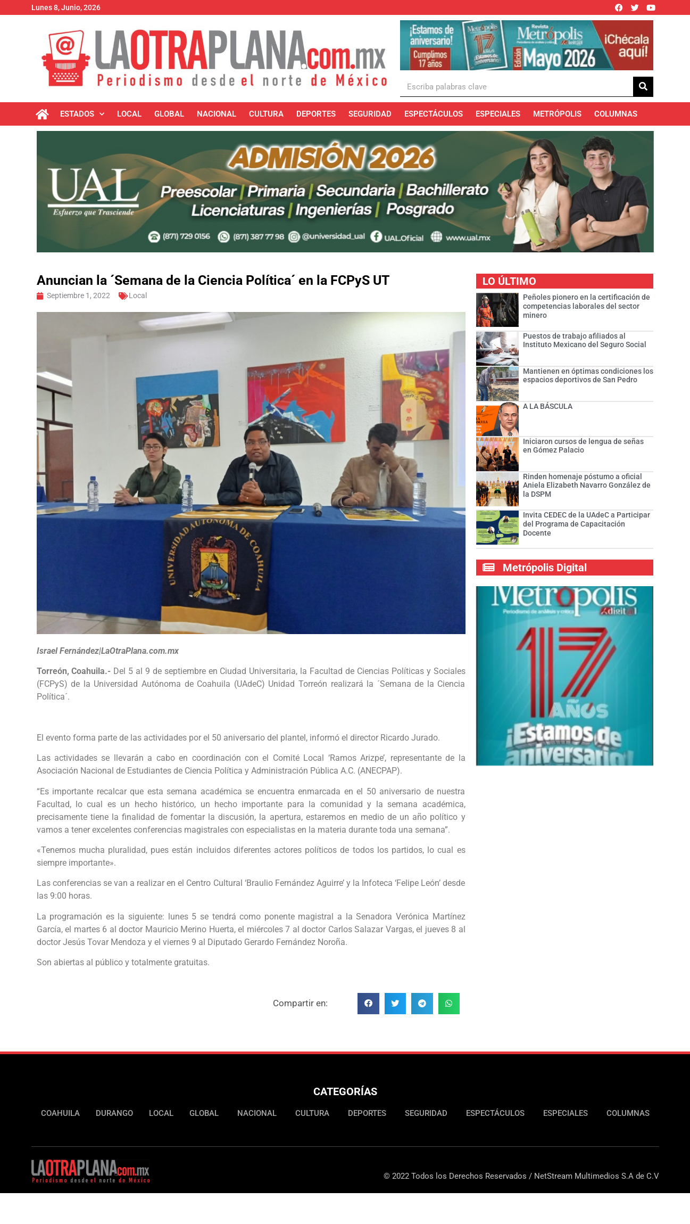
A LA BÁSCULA (547, 408)
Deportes (316, 114)
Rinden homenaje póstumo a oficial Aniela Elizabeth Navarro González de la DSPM (587, 487)
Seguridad (370, 114)
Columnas (615, 114)
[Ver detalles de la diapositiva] (526, 45)
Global (169, 114)
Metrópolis (557, 114)
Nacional (216, 114)
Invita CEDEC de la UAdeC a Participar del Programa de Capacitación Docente (586, 526)
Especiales (498, 114)
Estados (82, 114)
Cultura (266, 114)
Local (129, 114)
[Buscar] (643, 86)
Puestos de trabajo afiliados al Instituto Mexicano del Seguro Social (584, 342)
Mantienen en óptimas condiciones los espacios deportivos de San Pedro (588, 378)
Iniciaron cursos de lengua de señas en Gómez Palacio (583, 448)
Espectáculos (433, 114)
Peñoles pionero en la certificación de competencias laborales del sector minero (586, 308)
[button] (368, 1006)
